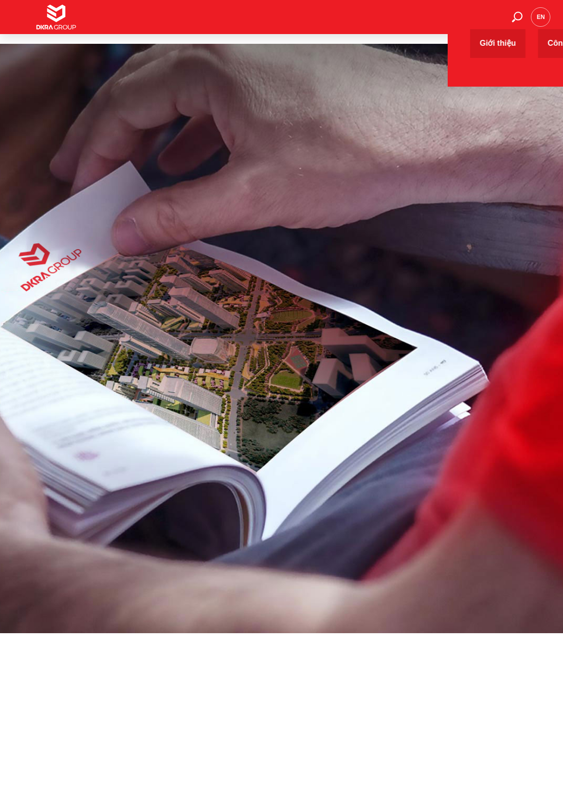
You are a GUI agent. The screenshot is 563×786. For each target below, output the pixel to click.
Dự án (307, 21)
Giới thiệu (174, 21)
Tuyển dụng (449, 21)
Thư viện (408, 21)
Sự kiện (340, 21)
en (541, 21)
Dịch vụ (276, 21)
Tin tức (373, 21)
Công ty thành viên (226, 21)
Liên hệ (489, 21)
